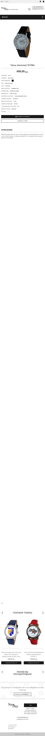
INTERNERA (27, 734)
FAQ (30, 705)
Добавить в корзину (23, 116)
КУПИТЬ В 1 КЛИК (22, 121)
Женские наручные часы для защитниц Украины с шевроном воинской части (11, 654)
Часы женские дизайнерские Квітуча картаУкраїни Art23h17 (33, 654)
